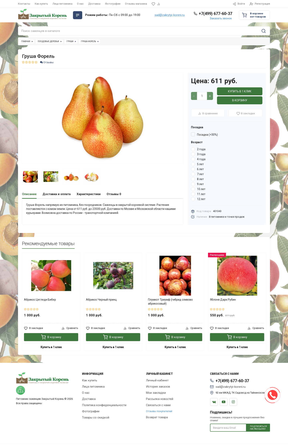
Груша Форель (88, 41)
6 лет (200, 169)
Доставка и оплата (57, 194)
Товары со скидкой (95, 417)
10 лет (201, 189)
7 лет (200, 174)
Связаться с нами (158, 405)
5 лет (200, 164)
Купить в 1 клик (239, 91)
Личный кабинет (157, 380)
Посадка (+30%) (207, 134)
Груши (70, 41)
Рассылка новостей (159, 399)
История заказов (158, 386)
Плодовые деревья (48, 41)
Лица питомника (62, 3)
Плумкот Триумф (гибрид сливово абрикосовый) (170, 301)
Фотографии (112, 3)
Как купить (41, 3)
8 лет (200, 179)
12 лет (201, 199)
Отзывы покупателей (159, 411)
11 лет (201, 194)
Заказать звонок (221, 18)
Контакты (24, 3)
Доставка (94, 3)
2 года (201, 149)
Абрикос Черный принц (101, 299)
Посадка (197, 127)
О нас (80, 3)
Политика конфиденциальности (104, 405)
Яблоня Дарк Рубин (223, 299)
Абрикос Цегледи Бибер (40, 299)
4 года (201, 159)
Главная (25, 41)
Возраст (197, 142)
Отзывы (47, 62)
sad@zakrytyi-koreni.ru (170, 15)
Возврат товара (157, 417)
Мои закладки (156, 393)
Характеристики (89, 194)
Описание (29, 194)
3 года (201, 154)
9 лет (200, 184)
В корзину (239, 100)
